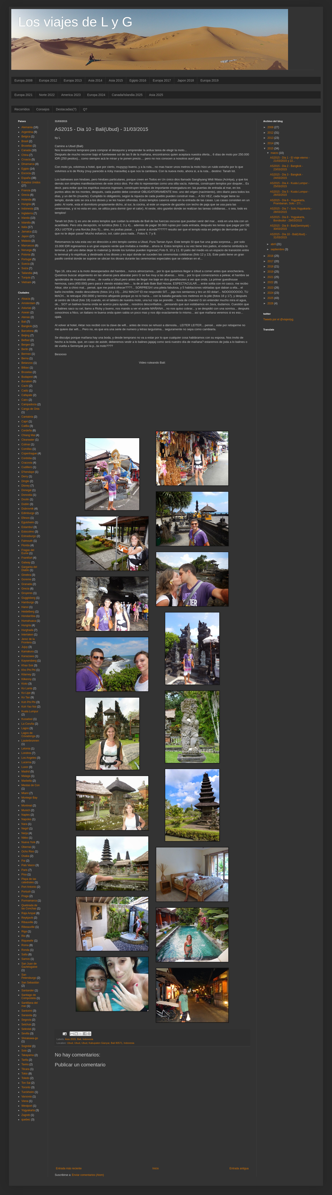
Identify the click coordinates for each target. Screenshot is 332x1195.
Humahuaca (28, 620)
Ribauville (27, 922)
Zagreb (25, 1115)
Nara (24, 824)
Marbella (26, 780)
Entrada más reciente (69, 1168)
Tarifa (24, 1059)
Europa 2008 (23, 80)
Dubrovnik (27, 508)
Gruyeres (26, 593)
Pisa (24, 874)
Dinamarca (27, 164)
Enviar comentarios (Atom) (88, 1175)
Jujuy (24, 647)
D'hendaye (27, 471)
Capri (24, 421)
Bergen (25, 344)
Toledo (25, 1078)
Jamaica (26, 231)
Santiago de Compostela (28, 996)
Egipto (25, 168)
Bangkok (26, 326)
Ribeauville (28, 927)
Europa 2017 (162, 80)
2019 (271, 271)
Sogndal (26, 1046)
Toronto (25, 1087)
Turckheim (27, 1092)
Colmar (25, 444)
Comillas (26, 449)
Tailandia (26, 273)
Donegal (26, 490)
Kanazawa (27, 656)
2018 (271, 266)
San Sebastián (30, 982)
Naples (25, 814)
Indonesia (87, 1039)
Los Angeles (28, 757)
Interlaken (27, 634)
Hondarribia (28, 616)
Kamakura (27, 651)
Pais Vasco (28, 865)
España (26, 178)
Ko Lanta (26, 688)
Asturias (26, 308)
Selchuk (26, 1024)
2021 (271, 277)
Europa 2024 (96, 95)
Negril (24, 828)
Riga (24, 931)
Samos (25, 959)
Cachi (24, 385)
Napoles (26, 819)
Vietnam (26, 282)
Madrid (25, 771)
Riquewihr (27, 940)
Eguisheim (27, 522)
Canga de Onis (30, 408)
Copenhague (29, 453)
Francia (25, 190)
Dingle (25, 481)
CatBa (25, 426)
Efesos (25, 517)
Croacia (26, 159)
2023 (271, 287)
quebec (25, 1119)
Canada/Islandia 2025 (127, 95)
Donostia (26, 494)
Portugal (26, 259)
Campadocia (29, 404)
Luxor (24, 767)
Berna (25, 358)
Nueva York (28, 842)
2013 (271, 137)
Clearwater (27, 439)
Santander (27, 990)
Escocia (26, 173)
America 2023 (70, 95)
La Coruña (27, 723)
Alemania (27, 127)
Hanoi (24, 607)
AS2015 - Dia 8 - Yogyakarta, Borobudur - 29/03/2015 (287, 219)
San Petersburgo (28, 976)
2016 (271, 255)
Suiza (24, 268)
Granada (26, 584)
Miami (25, 793)
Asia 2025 (156, 95)
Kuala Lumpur (29, 711)
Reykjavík (27, 917)
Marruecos (27, 245)
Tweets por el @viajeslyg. (278, 319)
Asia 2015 (116, 80)
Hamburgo (27, 602)
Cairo (24, 399)
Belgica (25, 136)
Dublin (25, 504)
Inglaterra (27, 213)
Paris (24, 870)
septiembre (278, 249)
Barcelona (27, 330)
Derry (24, 476)
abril (274, 244)
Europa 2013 (73, 80)
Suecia (25, 263)
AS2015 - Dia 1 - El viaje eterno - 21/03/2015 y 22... (289, 159)
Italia (24, 227)
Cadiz (24, 390)
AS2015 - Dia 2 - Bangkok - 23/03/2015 (286, 167)
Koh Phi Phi (28, 702)
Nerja (24, 833)
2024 (271, 292)
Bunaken (26, 381)
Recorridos (22, 109)
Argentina (27, 132)
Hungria (26, 204)
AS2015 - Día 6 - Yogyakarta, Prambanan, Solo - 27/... (287, 202)
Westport (26, 1105)
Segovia (26, 1019)
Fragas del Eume (27, 552)
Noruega (26, 250)
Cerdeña (26, 430)
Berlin (24, 349)
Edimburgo (27, 513)
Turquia (25, 277)
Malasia (26, 240)
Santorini (26, 1010)
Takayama (27, 1055)
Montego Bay (29, 797)
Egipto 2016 (137, 80)
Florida (25, 545)
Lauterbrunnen (30, 740)
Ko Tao (25, 697)
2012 (271, 132)
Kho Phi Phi (28, 669)
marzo (275, 153)
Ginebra (26, 574)
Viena (24, 1101)
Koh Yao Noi (28, 706)
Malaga (25, 776)
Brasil (24, 141)
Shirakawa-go (29, 1038)
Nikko (24, 837)
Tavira (25, 1064)
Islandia (26, 222)
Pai (23, 860)
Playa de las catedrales (28, 880)
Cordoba (26, 458)
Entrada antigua (239, 1168)
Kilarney (26, 674)
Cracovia (26, 462)
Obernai (26, 847)
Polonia (25, 254)
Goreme (26, 579)
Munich (25, 810)
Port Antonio (28, 886)
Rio (23, 936)
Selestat (26, 1029)
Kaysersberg (29, 660)
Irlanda (25, 217)
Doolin (25, 499)
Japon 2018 (185, 80)
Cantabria (27, 416)
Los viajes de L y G (75, 21)
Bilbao (25, 367)
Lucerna (26, 762)
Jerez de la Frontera (28, 640)
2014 (271, 143)
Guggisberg (28, 597)
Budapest (27, 376)
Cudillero (26, 467)
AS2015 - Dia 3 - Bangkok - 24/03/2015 (286, 176)
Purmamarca (29, 900)
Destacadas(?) (66, 109)
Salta (24, 954)
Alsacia (25, 298)
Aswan (25, 312)
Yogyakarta (28, 1110)
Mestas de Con (30, 785)
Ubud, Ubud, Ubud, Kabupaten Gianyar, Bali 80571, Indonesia (100, 1043)
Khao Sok (27, 665)
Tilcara (25, 1069)
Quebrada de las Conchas (29, 907)
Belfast (25, 340)
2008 (271, 127)
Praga (25, 896)
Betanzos (27, 362)
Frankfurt (26, 557)
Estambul (27, 527)
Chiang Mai (28, 435)
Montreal (26, 805)
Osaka (25, 856)
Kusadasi (26, 719)
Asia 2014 (95, 80)
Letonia (25, 748)
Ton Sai (25, 1082)
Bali (79, 1039)
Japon (25, 236)
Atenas (25, 317)
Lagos (25, 728)
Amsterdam (28, 303)
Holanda (26, 199)
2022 (271, 282)
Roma (25, 945)
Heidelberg (27, 611)
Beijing (25, 335)
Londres (26, 753)
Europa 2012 (48, 80)
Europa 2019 (209, 80)
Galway (25, 562)
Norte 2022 (47, 95)
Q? (85, 109)
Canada (26, 150)
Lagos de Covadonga (28, 734)
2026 (271, 303)
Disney (25, 485)
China (24, 155)
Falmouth (27, 540)
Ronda (25, 949)
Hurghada (27, 630)
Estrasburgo (28, 536)
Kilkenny (26, 679)
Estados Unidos (30, 182)
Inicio (155, 1168)
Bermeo (26, 353)
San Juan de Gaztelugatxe (29, 965)
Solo (24, 1050)
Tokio (24, 1073)
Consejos (42, 109)
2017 (271, 261)
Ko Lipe (26, 692)
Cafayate (26, 395)
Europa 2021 (23, 95)
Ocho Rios (27, 851)
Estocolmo (27, 531)
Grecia (25, 194)
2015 (271, 148)
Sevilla (25, 1033)
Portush (26, 891)
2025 (271, 298)
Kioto (24, 683)
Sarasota (26, 1015)
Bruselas (26, 145)
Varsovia (26, 1096)
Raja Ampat (28, 913)
